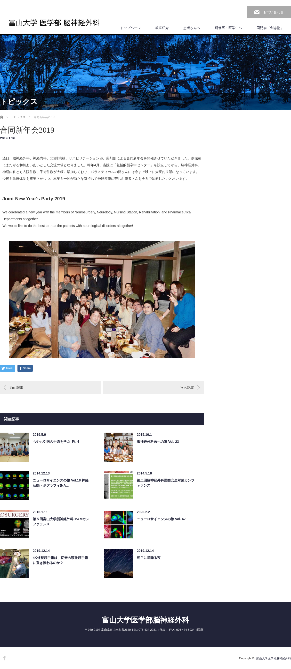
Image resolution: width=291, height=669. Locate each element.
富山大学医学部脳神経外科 (145, 620)
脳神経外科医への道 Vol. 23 (158, 441)
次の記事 (187, 388)
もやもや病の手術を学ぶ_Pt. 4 (56, 441)
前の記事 (16, 388)
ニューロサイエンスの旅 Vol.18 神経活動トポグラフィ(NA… (61, 482)
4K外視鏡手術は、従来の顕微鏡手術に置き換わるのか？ (60, 560)
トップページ (130, 28)
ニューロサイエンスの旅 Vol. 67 (161, 519)
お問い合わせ (273, 12)
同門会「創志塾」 (270, 28)
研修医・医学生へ (228, 28)
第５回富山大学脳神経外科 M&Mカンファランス (61, 521)
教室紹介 (162, 28)
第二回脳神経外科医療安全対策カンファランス (165, 482)
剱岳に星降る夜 (149, 558)
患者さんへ (191, 28)
